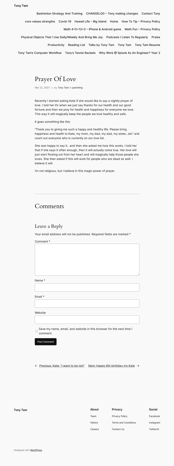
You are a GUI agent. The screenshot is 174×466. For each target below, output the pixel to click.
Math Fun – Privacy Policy (142, 29)
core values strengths (40, 21)
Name (40, 280)
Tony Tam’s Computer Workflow (40, 53)
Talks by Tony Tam (101, 45)
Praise (156, 37)
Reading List (76, 45)
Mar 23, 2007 (42, 87)
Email (39, 296)
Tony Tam (21, 5)
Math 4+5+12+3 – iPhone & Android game (92, 29)
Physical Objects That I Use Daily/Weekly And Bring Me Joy (62, 37)
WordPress (36, 450)
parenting (77, 87)
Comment (42, 241)
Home (114, 21)
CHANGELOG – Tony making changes (112, 13)
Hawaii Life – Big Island (90, 21)
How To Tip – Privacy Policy (141, 21)
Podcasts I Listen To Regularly (127, 37)
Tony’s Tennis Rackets (80, 53)
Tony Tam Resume (147, 45)
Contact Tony (151, 13)
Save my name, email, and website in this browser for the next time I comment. (85, 331)
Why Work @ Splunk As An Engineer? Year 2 (129, 53)
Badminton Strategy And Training (60, 13)
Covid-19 (65, 21)
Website (40, 312)
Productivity (56, 45)
